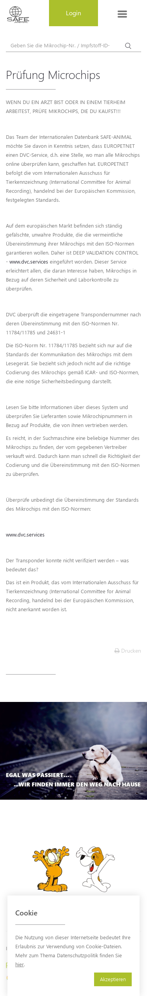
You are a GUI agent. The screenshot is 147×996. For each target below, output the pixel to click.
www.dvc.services (28, 261)
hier (19, 964)
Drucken (127, 650)
